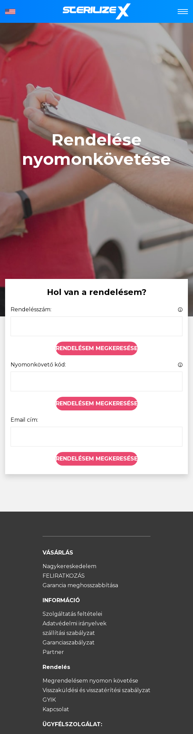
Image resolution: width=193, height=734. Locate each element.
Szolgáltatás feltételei (72, 614)
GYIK (49, 700)
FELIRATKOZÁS (64, 576)
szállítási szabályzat (69, 633)
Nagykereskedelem (69, 566)
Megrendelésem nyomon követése (90, 680)
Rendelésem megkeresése (97, 348)
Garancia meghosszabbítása (80, 585)
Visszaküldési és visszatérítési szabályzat (96, 690)
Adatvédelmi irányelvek (75, 623)
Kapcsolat (56, 709)
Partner (53, 652)
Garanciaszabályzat (69, 642)
